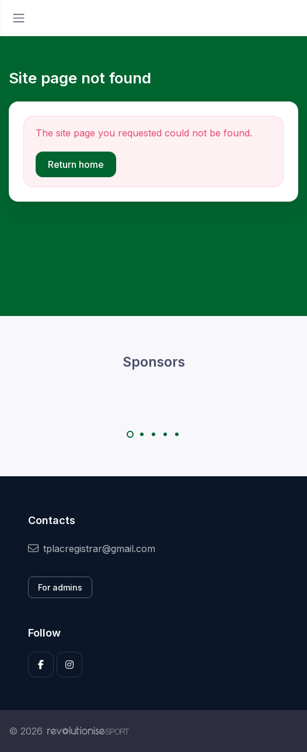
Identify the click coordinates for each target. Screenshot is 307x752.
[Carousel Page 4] (165, 434)
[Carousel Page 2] (141, 434)
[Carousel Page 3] (153, 434)
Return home (76, 164)
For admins (60, 587)
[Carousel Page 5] (176, 434)
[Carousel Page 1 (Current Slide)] (130, 434)
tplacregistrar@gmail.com (91, 548)
